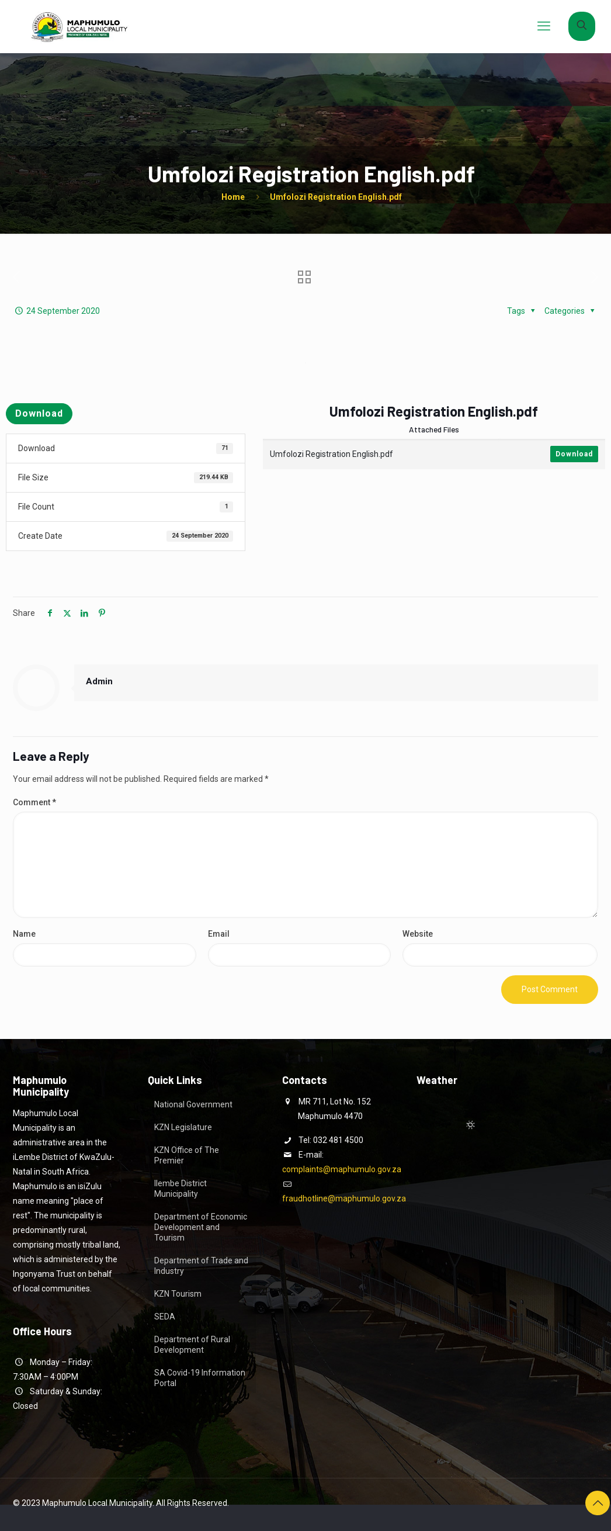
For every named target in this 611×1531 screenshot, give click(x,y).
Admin (99, 681)
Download (39, 413)
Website (417, 933)
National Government (193, 1104)
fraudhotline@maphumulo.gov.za (344, 1198)
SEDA (164, 1316)
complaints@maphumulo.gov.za (341, 1169)
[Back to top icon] (597, 1503)
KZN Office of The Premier (186, 1155)
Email (219, 933)
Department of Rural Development (192, 1345)
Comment (34, 802)
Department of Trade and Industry (201, 1266)
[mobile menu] (544, 26)
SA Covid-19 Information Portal (199, 1378)
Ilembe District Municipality (180, 1189)
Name (24, 933)
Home (233, 197)
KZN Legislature (183, 1127)
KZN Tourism (178, 1293)
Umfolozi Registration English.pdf (336, 197)
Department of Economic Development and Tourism (200, 1227)
